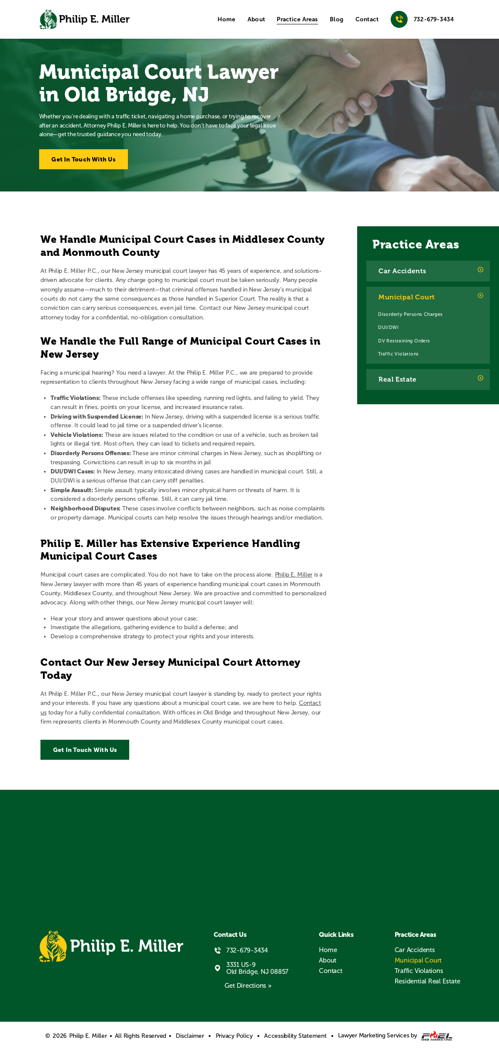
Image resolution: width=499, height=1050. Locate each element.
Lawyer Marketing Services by (395, 1036)
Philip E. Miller (293, 574)
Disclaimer (190, 1036)
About (256, 19)
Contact (367, 19)
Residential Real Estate (427, 981)
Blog (336, 19)
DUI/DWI (388, 327)
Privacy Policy (234, 1036)
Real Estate (397, 379)
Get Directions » (247, 985)
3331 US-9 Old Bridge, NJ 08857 (251, 968)
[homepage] (84, 20)
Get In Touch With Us (83, 159)
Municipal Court (406, 297)
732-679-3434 (422, 19)
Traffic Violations (398, 353)
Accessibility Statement (295, 1036)
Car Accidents (402, 271)
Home (226, 19)
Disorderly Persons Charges (410, 314)
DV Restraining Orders (404, 340)
